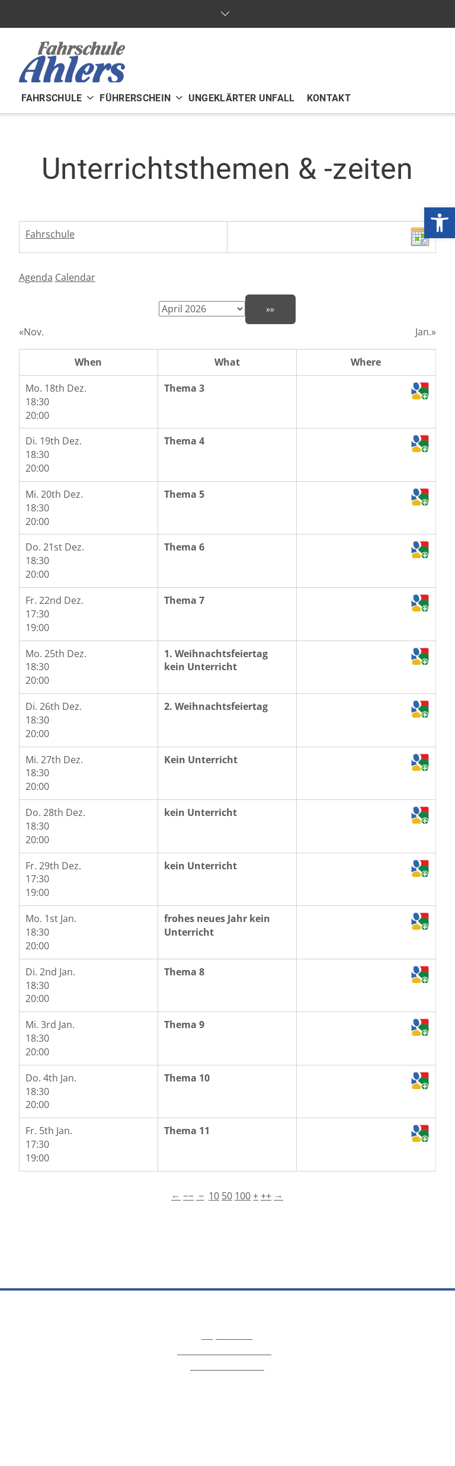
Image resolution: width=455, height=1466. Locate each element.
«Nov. (31, 331)
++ (266, 1195)
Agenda (36, 277)
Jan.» (425, 331)
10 (214, 1195)
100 (243, 1195)
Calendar (75, 277)
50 (227, 1195)
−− (188, 1195)
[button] (439, 222)
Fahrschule (50, 234)
